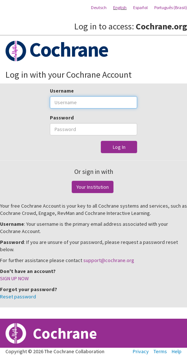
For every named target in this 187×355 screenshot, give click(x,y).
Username (62, 90)
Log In (119, 147)
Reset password (18, 296)
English (120, 7)
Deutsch (99, 7)
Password (62, 117)
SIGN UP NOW (14, 278)
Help (177, 351)
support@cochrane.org (108, 260)
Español (140, 7)
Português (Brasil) (170, 7)
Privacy (141, 351)
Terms (160, 351)
